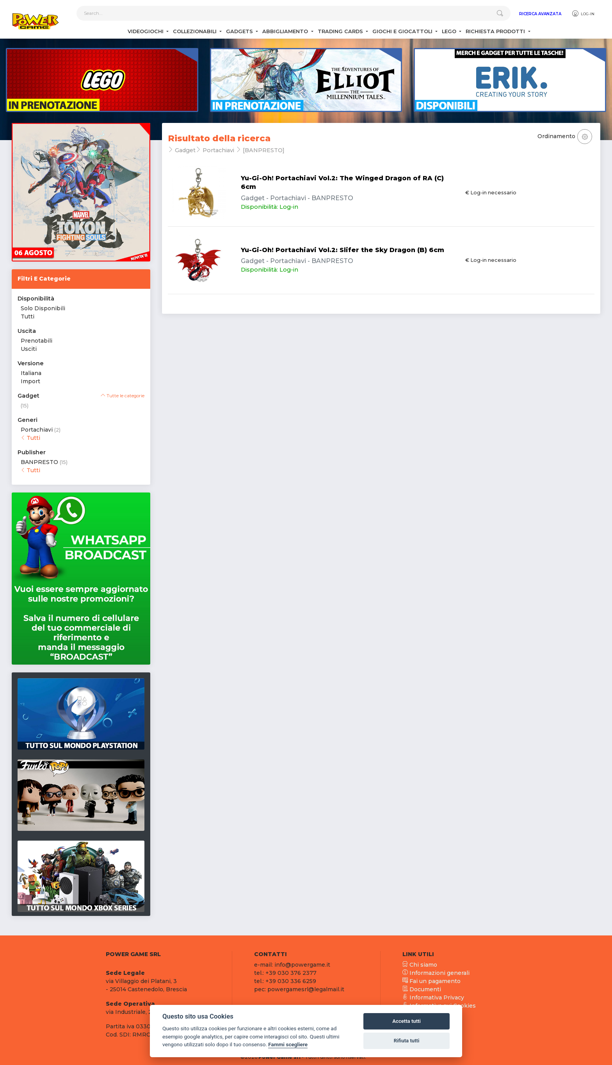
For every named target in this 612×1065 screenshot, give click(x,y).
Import (30, 381)
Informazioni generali (436, 972)
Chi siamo (419, 964)
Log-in (582, 14)
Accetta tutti (406, 1021)
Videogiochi (146, 31)
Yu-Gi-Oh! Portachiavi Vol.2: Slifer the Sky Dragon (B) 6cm (342, 250)
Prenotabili (36, 340)
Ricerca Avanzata (540, 13)
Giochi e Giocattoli (403, 31)
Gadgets (240, 31)
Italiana (31, 373)
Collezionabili (195, 31)
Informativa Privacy (433, 997)
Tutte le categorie (122, 395)
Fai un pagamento (431, 981)
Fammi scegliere (288, 1044)
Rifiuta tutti (407, 1041)
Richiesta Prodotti (496, 31)
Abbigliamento (286, 31)
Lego (450, 31)
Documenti (421, 989)
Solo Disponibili (43, 308)
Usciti (29, 348)
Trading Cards (341, 31)
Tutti (27, 316)
